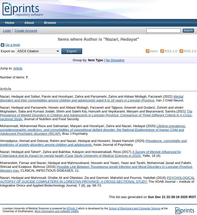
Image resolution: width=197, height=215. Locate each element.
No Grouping (115, 60)
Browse (50, 23)
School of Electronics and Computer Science (135, 208)
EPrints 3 (72, 208)
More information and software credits (57, 211)
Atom (154, 51)
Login (7, 31)
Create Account (26, 31)
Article (18, 68)
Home (9, 23)
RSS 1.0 (171, 51)
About (29, 23)
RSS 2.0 (190, 51)
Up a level (12, 45)
